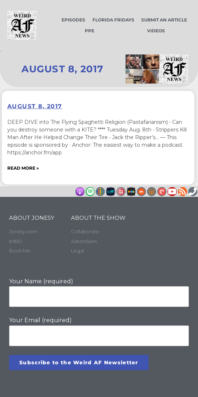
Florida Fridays (113, 20)
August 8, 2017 (34, 106)
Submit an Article (164, 20)
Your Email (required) (99, 331)
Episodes (73, 20)
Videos (156, 30)
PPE (89, 30)
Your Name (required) (99, 292)
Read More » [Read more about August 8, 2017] (23, 168)
